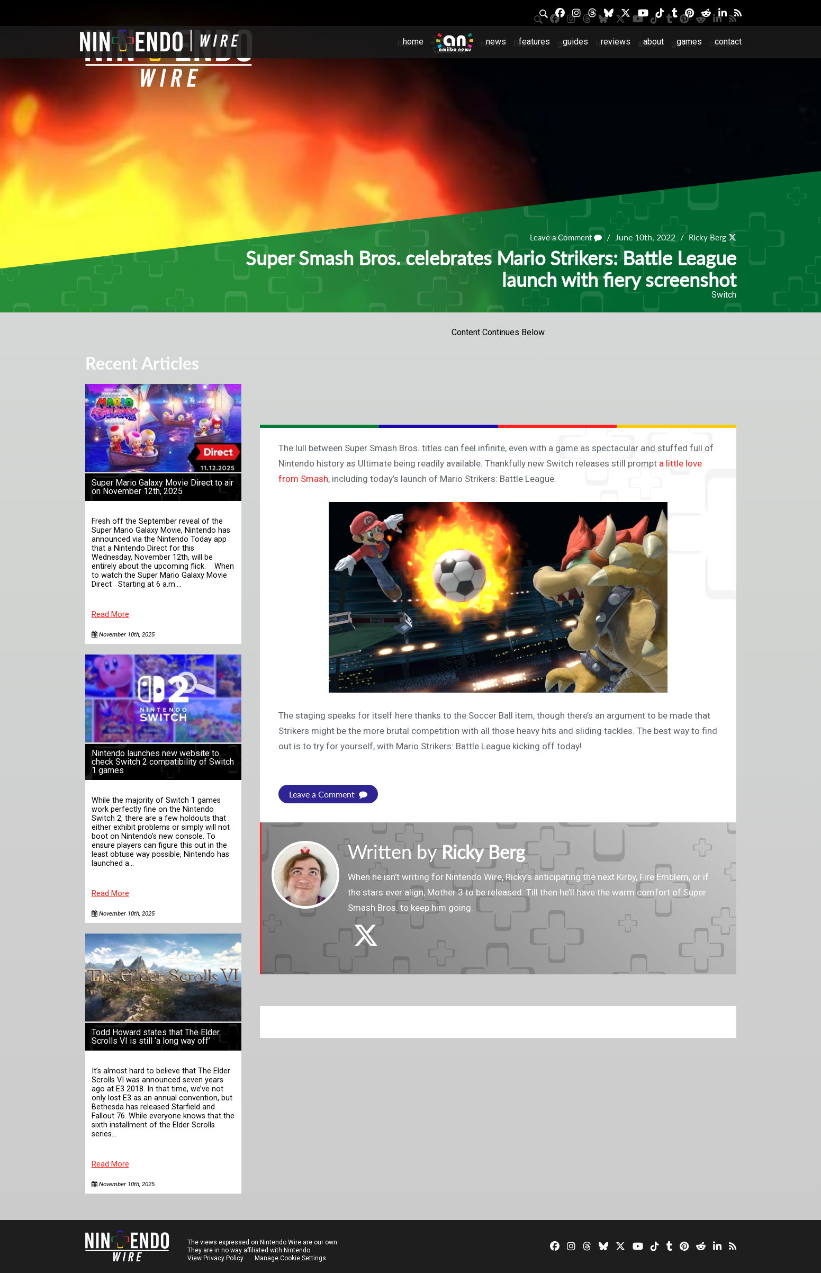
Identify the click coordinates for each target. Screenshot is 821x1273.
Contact (728, 42)
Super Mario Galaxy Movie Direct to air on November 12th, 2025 (162, 487)
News (496, 42)
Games (689, 42)
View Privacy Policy (215, 1258)
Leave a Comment (562, 237)
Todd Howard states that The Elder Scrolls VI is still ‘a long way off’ (156, 1036)
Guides (575, 42)
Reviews (615, 42)
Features (534, 42)
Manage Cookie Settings (291, 1258)
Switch (723, 295)
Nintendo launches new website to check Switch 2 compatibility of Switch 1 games (163, 761)
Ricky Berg (706, 237)
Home (413, 42)
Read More (110, 614)
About (653, 42)
